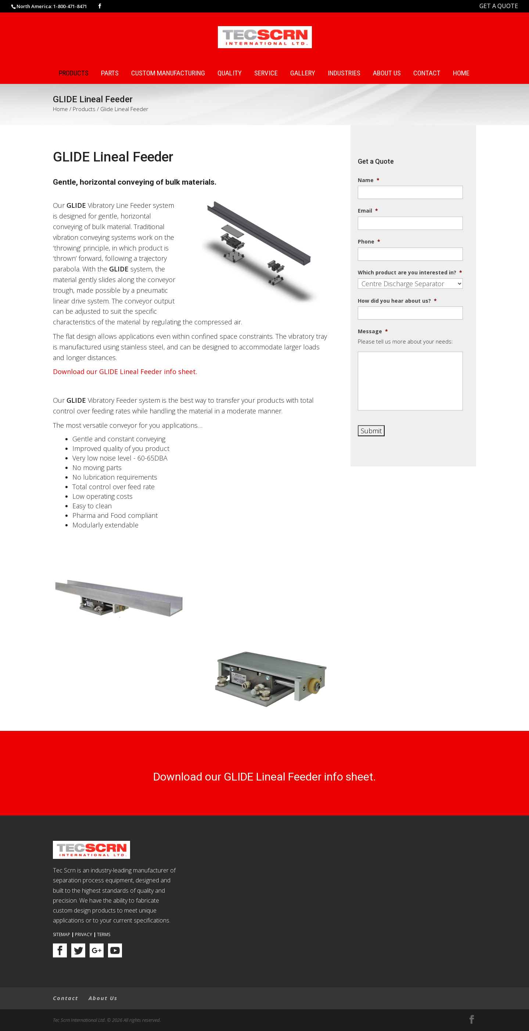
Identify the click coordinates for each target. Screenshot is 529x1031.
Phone (369, 241)
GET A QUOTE (498, 6)
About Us (387, 73)
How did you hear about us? (397, 301)
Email (368, 210)
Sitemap (61, 934)
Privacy (83, 934)
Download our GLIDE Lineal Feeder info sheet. (125, 371)
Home (461, 73)
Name (368, 180)
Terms (103, 934)
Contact (426, 73)
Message (373, 331)
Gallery (302, 73)
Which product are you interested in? (410, 272)
